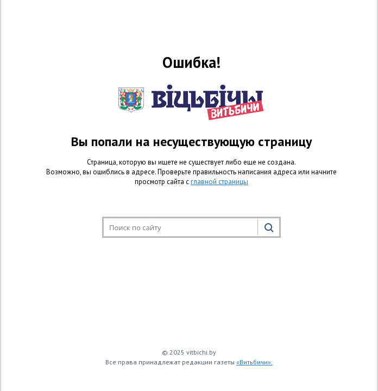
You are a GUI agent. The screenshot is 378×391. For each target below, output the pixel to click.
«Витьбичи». (254, 362)
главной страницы (219, 181)
